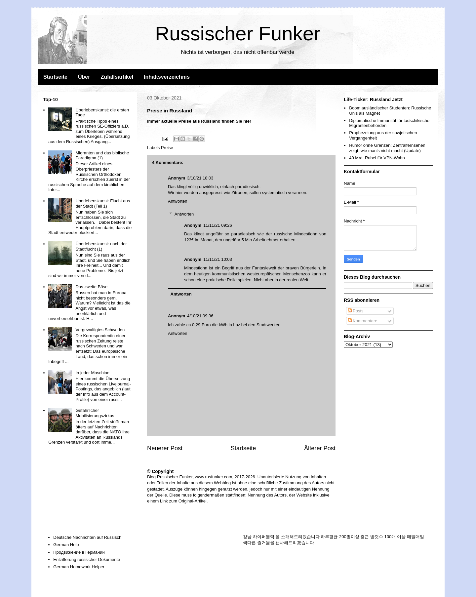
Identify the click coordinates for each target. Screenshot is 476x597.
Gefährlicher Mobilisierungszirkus (94, 413)
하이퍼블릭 (263, 536)
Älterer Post (320, 448)
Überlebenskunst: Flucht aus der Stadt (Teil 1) (102, 203)
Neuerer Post (164, 448)
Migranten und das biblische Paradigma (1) (102, 155)
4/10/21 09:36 (200, 315)
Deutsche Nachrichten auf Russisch (87, 537)
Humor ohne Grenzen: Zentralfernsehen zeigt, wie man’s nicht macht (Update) (387, 148)
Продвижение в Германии (79, 552)
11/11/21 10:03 (217, 259)
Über (84, 77)
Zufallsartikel (116, 77)
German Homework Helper (78, 566)
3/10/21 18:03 (200, 178)
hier (247, 121)
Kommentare (362, 320)
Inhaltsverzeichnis (167, 77)
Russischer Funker (237, 33)
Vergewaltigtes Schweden (100, 329)
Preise (167, 147)
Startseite (55, 77)
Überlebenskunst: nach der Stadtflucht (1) (101, 246)
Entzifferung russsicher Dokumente (86, 559)
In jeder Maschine (92, 372)
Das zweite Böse (91, 286)
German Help (66, 544)
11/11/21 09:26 (217, 225)
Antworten (177, 201)
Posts (356, 310)
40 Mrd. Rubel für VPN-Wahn (377, 157)
